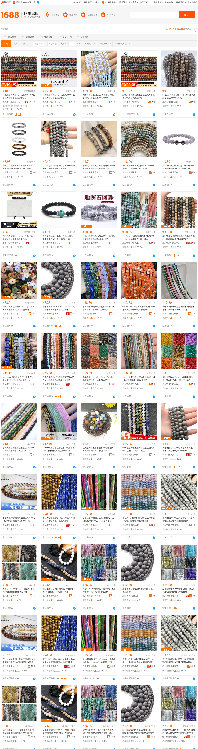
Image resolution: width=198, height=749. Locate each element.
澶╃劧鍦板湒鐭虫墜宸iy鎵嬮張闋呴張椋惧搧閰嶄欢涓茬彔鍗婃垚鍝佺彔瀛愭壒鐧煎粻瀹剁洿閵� (178, 661)
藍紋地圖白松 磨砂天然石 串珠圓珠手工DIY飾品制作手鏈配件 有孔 (59, 590)
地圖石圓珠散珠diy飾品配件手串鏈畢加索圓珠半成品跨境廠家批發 (98, 237)
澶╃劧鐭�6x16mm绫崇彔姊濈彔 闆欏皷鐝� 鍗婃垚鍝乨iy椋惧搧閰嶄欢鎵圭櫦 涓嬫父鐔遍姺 (18, 731)
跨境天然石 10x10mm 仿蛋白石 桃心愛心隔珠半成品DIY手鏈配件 (98, 96)
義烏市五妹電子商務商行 (171, 172)
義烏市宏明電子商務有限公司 (91, 172)
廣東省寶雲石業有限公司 (12, 243)
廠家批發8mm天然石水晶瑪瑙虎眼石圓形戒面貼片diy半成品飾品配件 (178, 378)
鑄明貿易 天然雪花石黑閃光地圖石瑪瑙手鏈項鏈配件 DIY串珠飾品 (178, 237)
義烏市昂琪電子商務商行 (131, 384)
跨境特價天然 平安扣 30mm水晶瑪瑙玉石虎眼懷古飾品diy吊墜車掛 (18, 308)
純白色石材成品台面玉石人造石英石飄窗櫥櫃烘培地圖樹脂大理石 (18, 237)
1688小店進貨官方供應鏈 (131, 102)
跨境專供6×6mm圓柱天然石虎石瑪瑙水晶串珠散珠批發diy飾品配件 (98, 378)
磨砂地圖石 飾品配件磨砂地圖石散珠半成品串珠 (138, 590)
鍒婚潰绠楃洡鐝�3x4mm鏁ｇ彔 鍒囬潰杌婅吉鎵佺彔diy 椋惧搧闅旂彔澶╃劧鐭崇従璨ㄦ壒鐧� (178, 731)
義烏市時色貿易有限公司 (171, 525)
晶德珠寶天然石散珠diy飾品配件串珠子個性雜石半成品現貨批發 (19, 96)
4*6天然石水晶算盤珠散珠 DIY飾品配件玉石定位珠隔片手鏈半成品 (138, 237)
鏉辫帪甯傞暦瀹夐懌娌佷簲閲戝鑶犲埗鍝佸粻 (131, 737)
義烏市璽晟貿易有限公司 (171, 454)
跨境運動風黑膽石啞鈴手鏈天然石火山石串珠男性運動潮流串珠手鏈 (178, 167)
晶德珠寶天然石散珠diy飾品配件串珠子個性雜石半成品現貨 (138, 96)
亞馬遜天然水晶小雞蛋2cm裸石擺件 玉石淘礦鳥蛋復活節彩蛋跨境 (98, 449)
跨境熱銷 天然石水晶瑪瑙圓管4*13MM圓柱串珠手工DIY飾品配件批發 (98, 519)
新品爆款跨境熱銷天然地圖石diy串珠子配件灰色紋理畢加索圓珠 (59, 167)
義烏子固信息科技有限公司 (52, 313)
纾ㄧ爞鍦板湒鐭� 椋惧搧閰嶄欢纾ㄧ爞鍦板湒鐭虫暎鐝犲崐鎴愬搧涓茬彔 (138, 731)
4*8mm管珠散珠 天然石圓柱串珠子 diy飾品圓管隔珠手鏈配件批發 (138, 378)
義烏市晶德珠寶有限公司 (12, 102)
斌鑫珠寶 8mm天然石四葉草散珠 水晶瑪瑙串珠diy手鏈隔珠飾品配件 (98, 590)
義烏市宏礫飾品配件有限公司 (91, 525)
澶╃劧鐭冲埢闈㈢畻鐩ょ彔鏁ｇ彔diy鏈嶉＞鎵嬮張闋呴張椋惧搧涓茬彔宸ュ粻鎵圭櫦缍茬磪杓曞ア (59, 661)
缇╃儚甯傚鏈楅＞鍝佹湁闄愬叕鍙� (12, 737)
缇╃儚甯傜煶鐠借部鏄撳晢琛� (52, 666)
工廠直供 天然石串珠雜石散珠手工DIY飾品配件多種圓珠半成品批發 (19, 519)
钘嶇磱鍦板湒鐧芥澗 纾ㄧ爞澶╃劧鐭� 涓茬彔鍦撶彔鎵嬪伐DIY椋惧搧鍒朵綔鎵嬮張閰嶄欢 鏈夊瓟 (59, 731)
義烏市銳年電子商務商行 (131, 313)
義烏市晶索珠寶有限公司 (52, 102)
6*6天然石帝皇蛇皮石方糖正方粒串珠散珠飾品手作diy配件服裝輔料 (138, 308)
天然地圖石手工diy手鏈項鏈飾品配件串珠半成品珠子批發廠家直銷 (178, 449)
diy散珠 (17, 106)
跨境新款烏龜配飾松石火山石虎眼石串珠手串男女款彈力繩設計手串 (58, 237)
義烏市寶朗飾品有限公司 (12, 596)
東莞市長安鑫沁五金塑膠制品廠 (131, 596)
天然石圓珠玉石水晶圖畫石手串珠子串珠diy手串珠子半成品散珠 (138, 167)
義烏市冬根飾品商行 (51, 454)
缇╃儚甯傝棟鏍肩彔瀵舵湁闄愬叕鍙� (171, 737)
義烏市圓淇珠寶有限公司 (12, 525)
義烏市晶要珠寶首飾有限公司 (91, 243)
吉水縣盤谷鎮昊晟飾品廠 (52, 172)
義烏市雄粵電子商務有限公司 (91, 454)
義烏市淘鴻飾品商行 (131, 525)
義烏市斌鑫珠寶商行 (91, 596)
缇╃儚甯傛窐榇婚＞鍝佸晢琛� (131, 666)
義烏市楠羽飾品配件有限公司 (171, 384)
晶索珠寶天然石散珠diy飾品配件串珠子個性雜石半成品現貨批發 (59, 96)
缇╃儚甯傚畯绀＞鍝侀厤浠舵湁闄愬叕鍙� (91, 666)
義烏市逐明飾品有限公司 (171, 243)
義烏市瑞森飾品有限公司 (12, 454)
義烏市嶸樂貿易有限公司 (91, 102)
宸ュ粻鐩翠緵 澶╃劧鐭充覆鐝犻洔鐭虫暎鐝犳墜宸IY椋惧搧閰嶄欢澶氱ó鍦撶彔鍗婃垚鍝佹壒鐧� (19, 661)
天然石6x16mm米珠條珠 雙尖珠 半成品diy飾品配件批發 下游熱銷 (18, 590)
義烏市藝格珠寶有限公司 (171, 596)
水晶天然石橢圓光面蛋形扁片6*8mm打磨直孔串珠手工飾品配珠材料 (18, 449)
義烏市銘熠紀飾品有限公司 (12, 172)
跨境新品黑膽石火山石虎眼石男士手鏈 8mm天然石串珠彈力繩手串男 (18, 167)
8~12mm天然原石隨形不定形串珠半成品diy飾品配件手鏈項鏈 (178, 96)
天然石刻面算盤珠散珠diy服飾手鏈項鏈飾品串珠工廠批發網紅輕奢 (59, 519)
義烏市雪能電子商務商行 (171, 313)
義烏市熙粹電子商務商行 (12, 384)
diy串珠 (24, 106)
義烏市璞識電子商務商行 (131, 454)
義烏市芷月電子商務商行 (131, 243)
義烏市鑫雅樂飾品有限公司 (52, 384)
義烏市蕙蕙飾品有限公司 (52, 596)
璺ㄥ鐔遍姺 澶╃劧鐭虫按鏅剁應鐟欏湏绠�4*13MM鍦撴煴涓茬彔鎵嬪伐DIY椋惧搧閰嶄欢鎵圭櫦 (98, 661)
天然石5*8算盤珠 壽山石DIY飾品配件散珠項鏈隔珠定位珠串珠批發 (138, 519)
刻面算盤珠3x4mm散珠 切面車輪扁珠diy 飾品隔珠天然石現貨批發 (178, 590)
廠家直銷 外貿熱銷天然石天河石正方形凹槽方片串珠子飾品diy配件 (98, 308)
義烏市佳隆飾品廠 (170, 102)
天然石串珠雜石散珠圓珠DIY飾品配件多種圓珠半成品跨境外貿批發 (58, 378)
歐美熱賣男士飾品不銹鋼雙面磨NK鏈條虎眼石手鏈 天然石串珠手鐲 (98, 167)
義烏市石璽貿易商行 (51, 525)
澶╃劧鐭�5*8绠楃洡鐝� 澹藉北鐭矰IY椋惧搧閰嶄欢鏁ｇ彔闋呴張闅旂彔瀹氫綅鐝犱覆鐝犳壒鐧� (138, 661)
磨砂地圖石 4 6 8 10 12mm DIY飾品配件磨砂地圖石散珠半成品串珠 (59, 308)
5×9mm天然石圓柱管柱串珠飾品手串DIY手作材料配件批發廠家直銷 (58, 449)
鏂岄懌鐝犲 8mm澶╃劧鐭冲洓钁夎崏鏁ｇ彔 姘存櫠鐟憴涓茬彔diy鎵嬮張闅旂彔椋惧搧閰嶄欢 (98, 731)
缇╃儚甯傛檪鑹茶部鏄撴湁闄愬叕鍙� (171, 666)
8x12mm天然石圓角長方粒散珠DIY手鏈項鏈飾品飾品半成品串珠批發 (19, 378)
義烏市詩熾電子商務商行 (91, 313)
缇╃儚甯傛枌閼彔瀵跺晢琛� (91, 737)
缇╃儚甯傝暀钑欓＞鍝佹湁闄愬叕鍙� (52, 737)
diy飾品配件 (8, 106)
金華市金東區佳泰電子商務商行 (131, 172)
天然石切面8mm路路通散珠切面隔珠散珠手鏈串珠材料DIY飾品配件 (178, 308)
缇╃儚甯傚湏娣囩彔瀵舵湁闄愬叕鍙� (12, 666)
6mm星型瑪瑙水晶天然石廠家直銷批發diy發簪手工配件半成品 (138, 449)
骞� (33, 666)
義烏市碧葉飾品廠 (10, 313)
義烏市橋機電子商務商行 (91, 384)
